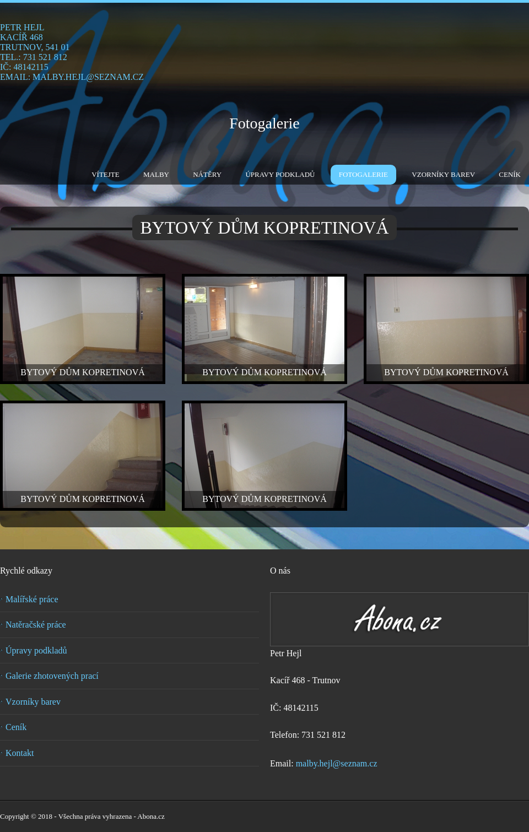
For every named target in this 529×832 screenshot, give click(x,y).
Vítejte (105, 174)
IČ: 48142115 (24, 67)
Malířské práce (32, 599)
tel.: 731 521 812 (33, 57)
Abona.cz (150, 816)
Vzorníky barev (443, 174)
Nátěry (207, 174)
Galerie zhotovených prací (52, 675)
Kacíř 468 (21, 37)
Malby (156, 174)
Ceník (510, 174)
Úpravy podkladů (280, 174)
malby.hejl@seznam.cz (336, 763)
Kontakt (20, 753)
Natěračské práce (36, 624)
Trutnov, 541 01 (34, 47)
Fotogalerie (264, 123)
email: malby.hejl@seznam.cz (72, 77)
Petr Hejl (22, 27)
